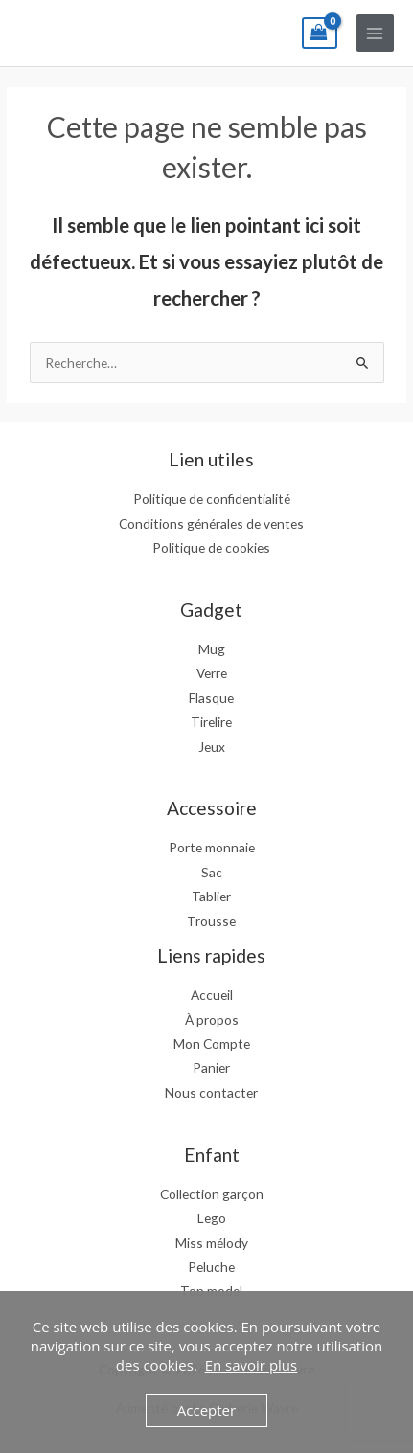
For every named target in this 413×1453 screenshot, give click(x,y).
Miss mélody (211, 1243)
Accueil (212, 995)
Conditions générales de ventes (211, 523)
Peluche (211, 1267)
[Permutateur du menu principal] (375, 33)
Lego (211, 1218)
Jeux (211, 746)
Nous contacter (211, 1092)
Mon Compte (211, 1043)
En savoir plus (251, 1364)
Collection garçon (212, 1194)
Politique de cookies (211, 547)
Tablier (211, 896)
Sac (211, 872)
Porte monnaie (212, 847)
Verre (211, 673)
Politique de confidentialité (211, 498)
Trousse (211, 921)
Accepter (206, 1409)
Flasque (211, 698)
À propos (212, 1019)
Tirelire (211, 722)
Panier (211, 1067)
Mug (211, 649)
